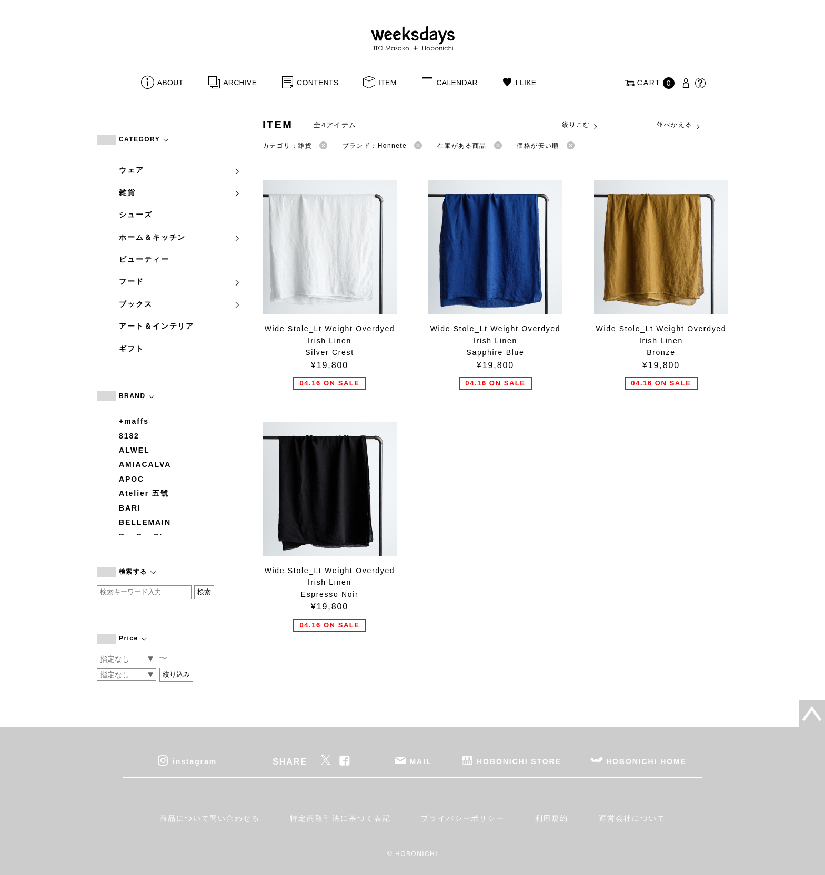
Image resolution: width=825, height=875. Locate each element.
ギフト (131, 348)
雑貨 (180, 192)
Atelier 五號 (144, 493)
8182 (129, 436)
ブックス (180, 304)
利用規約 (552, 818)
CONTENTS (317, 82)
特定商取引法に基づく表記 (340, 818)
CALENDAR (456, 82)
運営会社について (632, 818)
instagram (195, 761)
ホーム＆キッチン (180, 237)
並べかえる (679, 125)
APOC (131, 479)
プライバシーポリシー (463, 818)
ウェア (180, 170)
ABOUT (170, 82)
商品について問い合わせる (209, 818)
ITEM (387, 82)
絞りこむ (580, 125)
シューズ (136, 214)
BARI (130, 508)
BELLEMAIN (145, 522)
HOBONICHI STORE (519, 761)
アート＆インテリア (156, 326)
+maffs (134, 421)
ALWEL (134, 450)
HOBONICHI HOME (646, 761)
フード (180, 281)
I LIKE (526, 82)
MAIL (421, 761)
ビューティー (144, 259)
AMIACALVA (145, 464)
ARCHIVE (240, 82)
